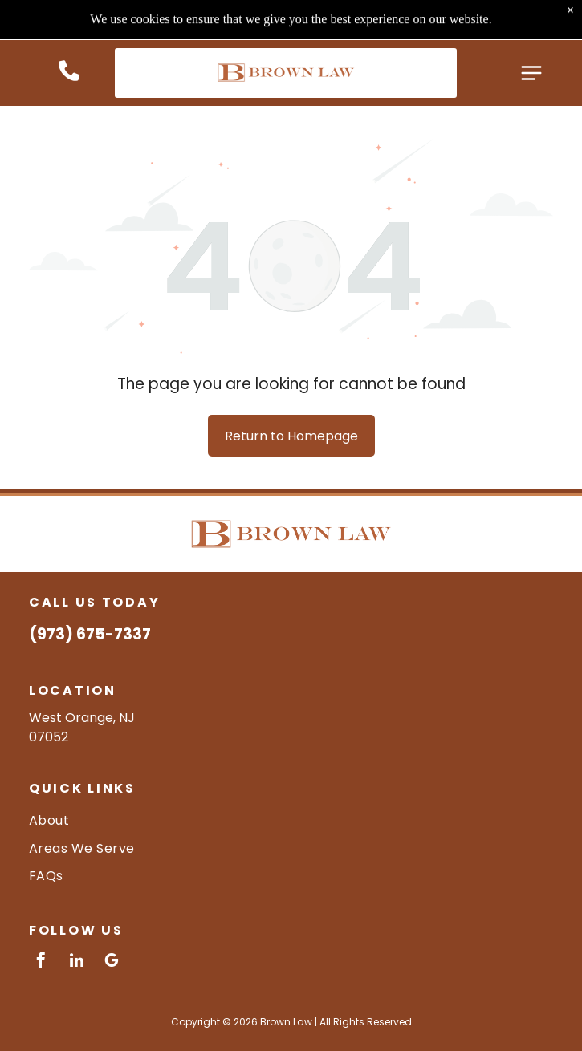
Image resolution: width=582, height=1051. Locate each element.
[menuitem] (291, 820)
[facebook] (41, 962)
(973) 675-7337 (90, 634)
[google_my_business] (112, 962)
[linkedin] (76, 962)
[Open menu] (531, 33)
